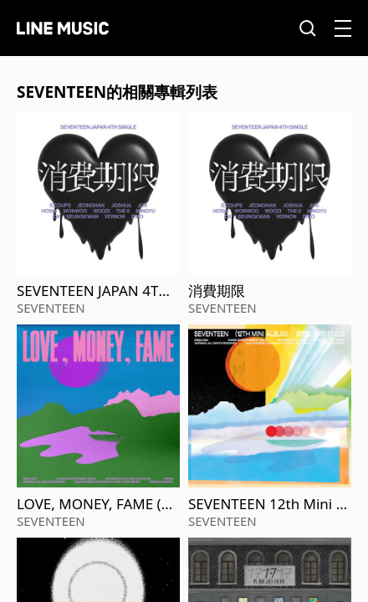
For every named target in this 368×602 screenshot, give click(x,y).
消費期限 (216, 291)
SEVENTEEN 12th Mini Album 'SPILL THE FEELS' (268, 504)
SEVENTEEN (51, 307)
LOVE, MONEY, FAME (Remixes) (97, 504)
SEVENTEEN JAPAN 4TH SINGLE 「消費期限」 (93, 291)
